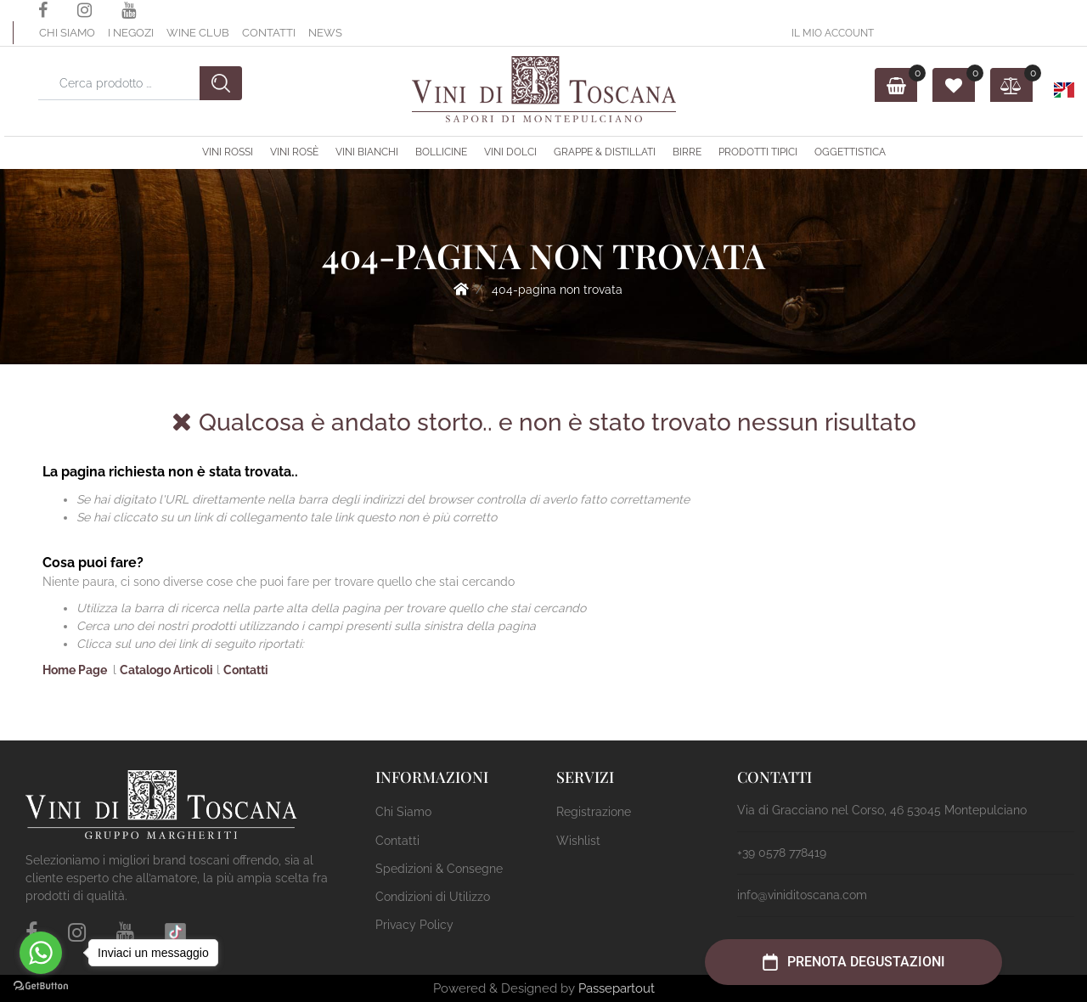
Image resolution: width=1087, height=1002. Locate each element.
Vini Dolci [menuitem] (510, 152)
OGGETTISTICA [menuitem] (850, 152)
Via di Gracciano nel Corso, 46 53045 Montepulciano (882, 810)
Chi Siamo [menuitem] (403, 812)
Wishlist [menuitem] (578, 840)
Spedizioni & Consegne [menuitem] (439, 868)
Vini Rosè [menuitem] (294, 152)
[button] (221, 83)
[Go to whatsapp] (41, 953)
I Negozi (131, 32)
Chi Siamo (67, 32)
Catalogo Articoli (166, 670)
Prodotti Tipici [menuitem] (757, 152)
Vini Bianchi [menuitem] (366, 152)
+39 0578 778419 (781, 852)
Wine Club (197, 32)
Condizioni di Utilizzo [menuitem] (432, 896)
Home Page (461, 289)
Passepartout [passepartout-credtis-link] (616, 988)
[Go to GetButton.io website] (41, 985)
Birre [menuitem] (687, 152)
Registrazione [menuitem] (593, 812)
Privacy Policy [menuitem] (414, 925)
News (325, 32)
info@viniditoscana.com (802, 895)
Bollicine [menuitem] (441, 152)
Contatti (269, 32)
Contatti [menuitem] (397, 840)
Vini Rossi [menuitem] (227, 152)
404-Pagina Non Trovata (557, 289)
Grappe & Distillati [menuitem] (605, 152)
